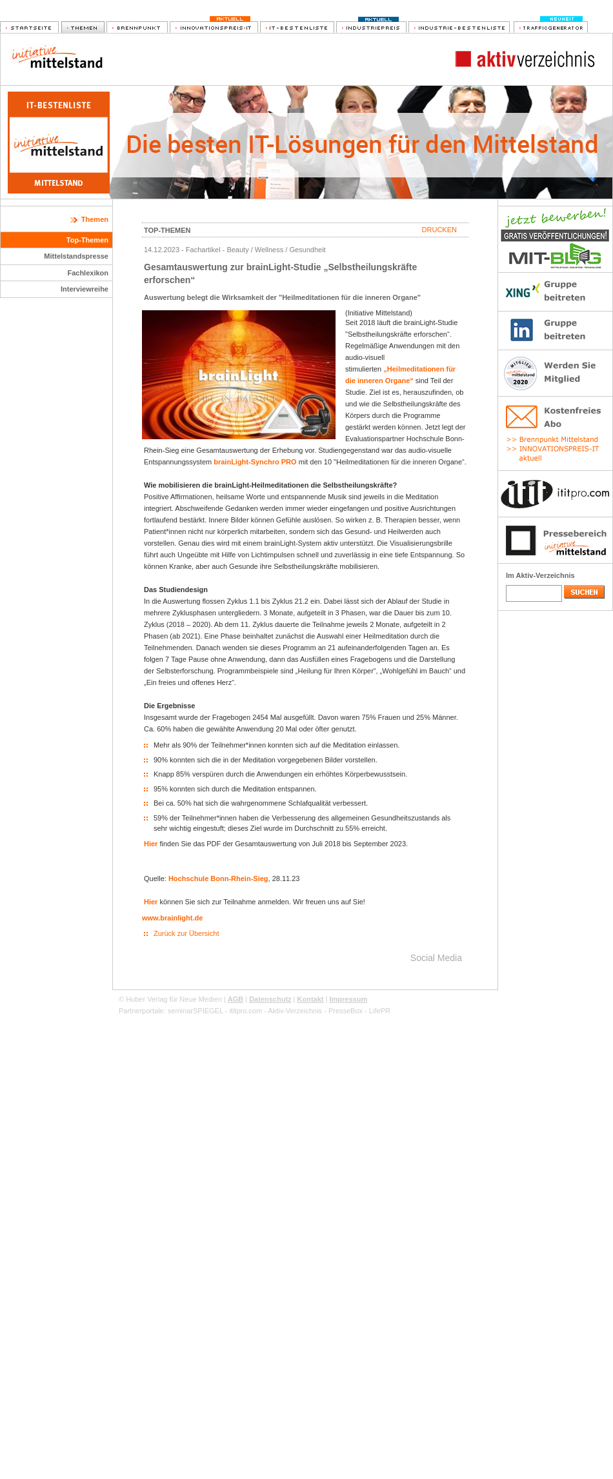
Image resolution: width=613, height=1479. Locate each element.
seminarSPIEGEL (195, 1011)
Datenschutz (270, 999)
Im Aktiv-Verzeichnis (540, 575)
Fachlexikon (87, 273)
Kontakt (310, 999)
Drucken (439, 229)
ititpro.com (245, 1011)
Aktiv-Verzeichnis (295, 1011)
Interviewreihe (84, 289)
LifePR (379, 1011)
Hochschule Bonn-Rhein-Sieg (218, 878)
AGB (235, 999)
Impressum (348, 999)
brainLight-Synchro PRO (255, 462)
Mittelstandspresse (76, 256)
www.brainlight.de (172, 918)
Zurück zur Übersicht (186, 933)
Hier (150, 844)
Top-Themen (87, 240)
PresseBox (345, 1011)
